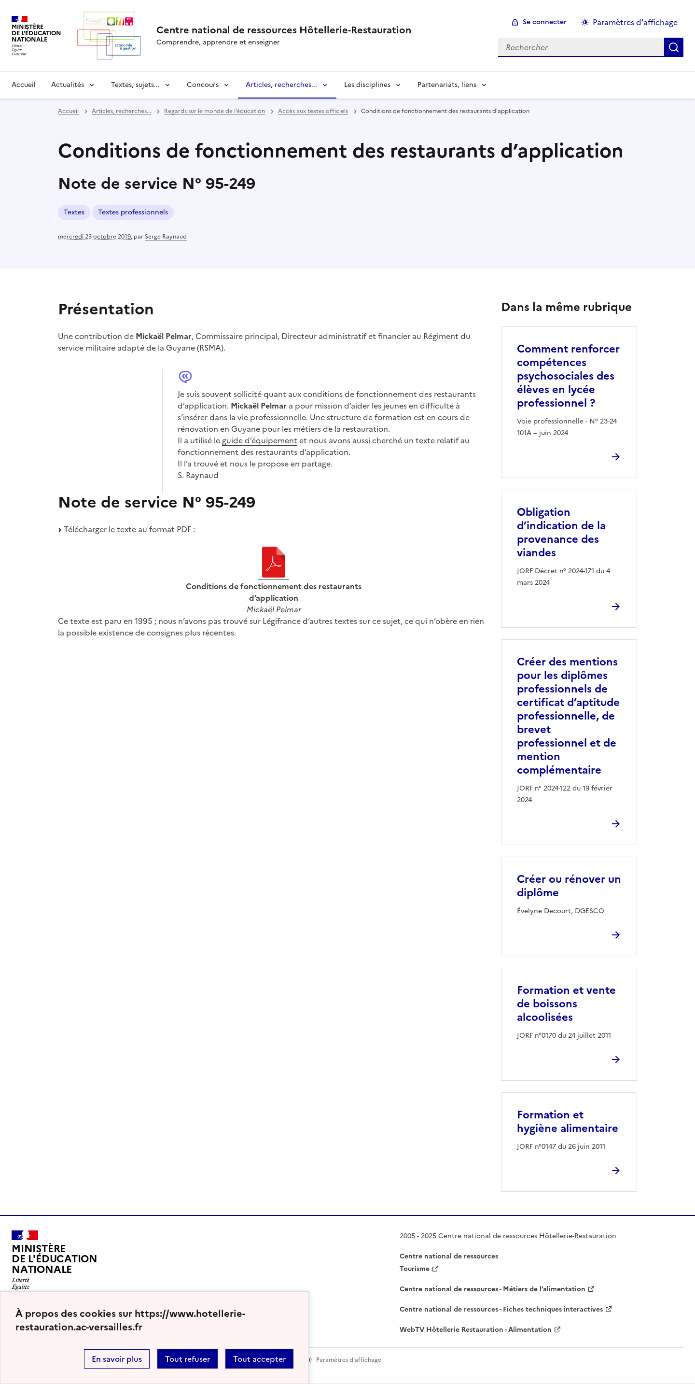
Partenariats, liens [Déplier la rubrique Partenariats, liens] (446, 85)
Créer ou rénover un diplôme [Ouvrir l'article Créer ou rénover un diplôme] (569, 886)
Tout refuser (187, 1359)
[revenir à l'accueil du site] (283, 30)
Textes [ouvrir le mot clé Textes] (74, 212)
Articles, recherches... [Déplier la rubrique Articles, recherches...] (281, 85)
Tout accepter (259, 1359)
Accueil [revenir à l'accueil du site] (24, 85)
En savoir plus (117, 1359)
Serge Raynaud (166, 236)
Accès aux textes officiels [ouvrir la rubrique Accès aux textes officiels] (313, 111)
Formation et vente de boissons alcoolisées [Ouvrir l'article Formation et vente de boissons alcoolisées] (566, 1003)
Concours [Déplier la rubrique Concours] (203, 85)
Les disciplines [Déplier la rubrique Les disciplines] (367, 85)
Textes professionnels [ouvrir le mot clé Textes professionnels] (133, 212)
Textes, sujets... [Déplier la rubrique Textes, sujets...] (135, 85)
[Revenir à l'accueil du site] (54, 1263)
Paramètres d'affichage (635, 22)
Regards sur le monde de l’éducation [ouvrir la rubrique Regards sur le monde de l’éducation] (214, 111)
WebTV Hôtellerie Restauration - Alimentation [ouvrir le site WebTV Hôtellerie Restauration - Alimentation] (476, 1330)
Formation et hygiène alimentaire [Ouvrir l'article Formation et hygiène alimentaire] (567, 1121)
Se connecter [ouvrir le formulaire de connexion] (545, 22)
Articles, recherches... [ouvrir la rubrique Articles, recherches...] (121, 111)
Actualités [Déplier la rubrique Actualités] (67, 85)
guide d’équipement (259, 440)
